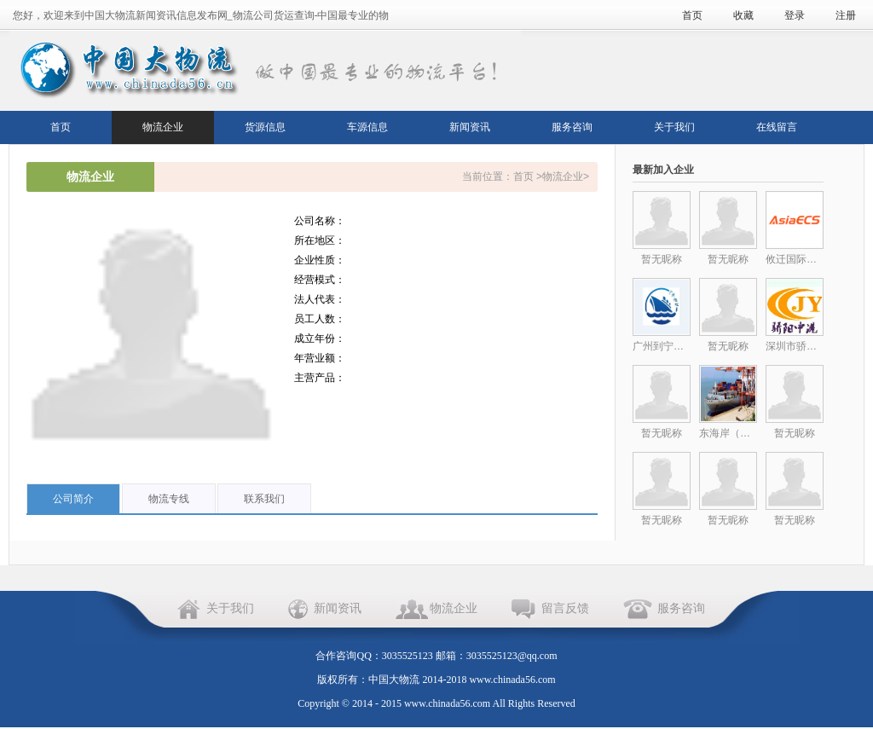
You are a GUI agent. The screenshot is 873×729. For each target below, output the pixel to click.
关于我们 (674, 127)
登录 (794, 15)
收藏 (743, 15)
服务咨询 (572, 127)
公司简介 (73, 499)
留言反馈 (565, 608)
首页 (692, 15)
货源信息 (265, 127)
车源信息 (367, 127)
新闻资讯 (469, 127)
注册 (845, 15)
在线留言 (776, 127)
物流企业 (162, 127)
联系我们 (264, 499)
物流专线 (168, 499)
